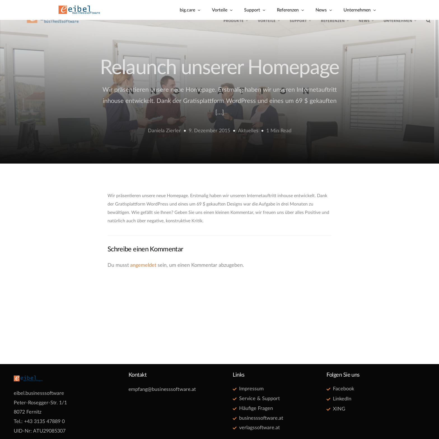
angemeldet (143, 265)
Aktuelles (248, 130)
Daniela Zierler (164, 130)
